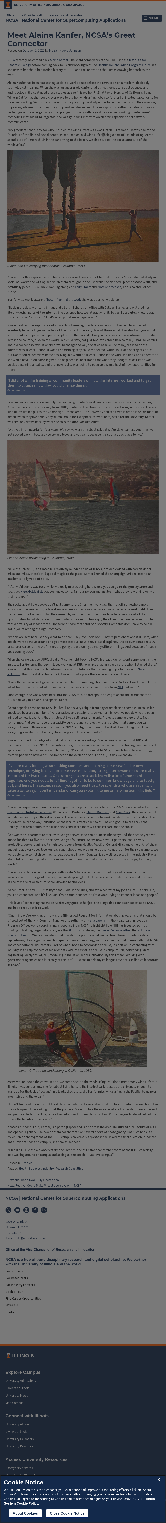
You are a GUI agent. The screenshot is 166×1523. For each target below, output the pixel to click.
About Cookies (25, 1513)
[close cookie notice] (158, 1479)
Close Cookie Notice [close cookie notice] (67, 1513)
